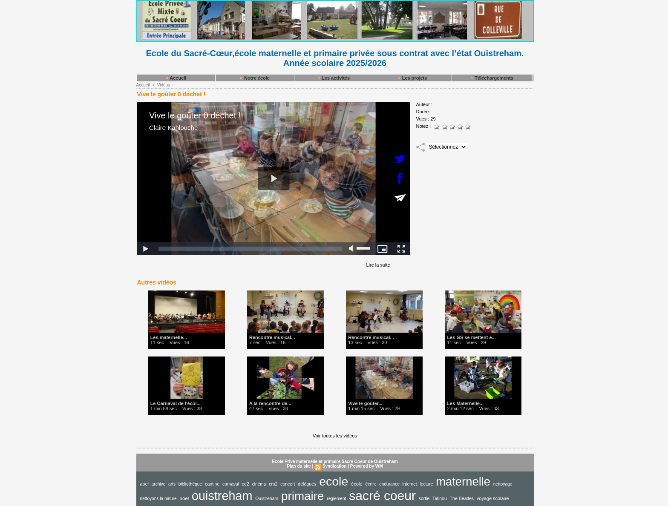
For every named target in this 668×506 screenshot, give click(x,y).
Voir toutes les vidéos (335, 435)
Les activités (333, 77)
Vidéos (163, 85)
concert (287, 484)
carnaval (230, 484)
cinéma (259, 484)
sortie (424, 498)
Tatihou (439, 498)
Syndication (334, 466)
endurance (389, 484)
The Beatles (462, 498)
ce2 (245, 483)
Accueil (176, 77)
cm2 (273, 483)
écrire (371, 484)
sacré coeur (382, 496)
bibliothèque (190, 484)
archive (159, 484)
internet (410, 484)
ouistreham (222, 496)
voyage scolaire (493, 498)
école (357, 483)
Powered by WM (366, 466)
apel (144, 483)
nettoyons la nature (158, 498)
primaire (302, 496)
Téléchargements (491, 77)
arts (172, 484)
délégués (307, 483)
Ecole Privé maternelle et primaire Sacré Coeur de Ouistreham (334, 461)
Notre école (254, 77)
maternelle (463, 481)
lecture (426, 484)
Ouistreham (266, 498)
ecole (333, 481)
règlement (336, 498)
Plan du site (299, 466)
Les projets (412, 77)
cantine (212, 483)
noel (184, 498)
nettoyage (503, 484)
